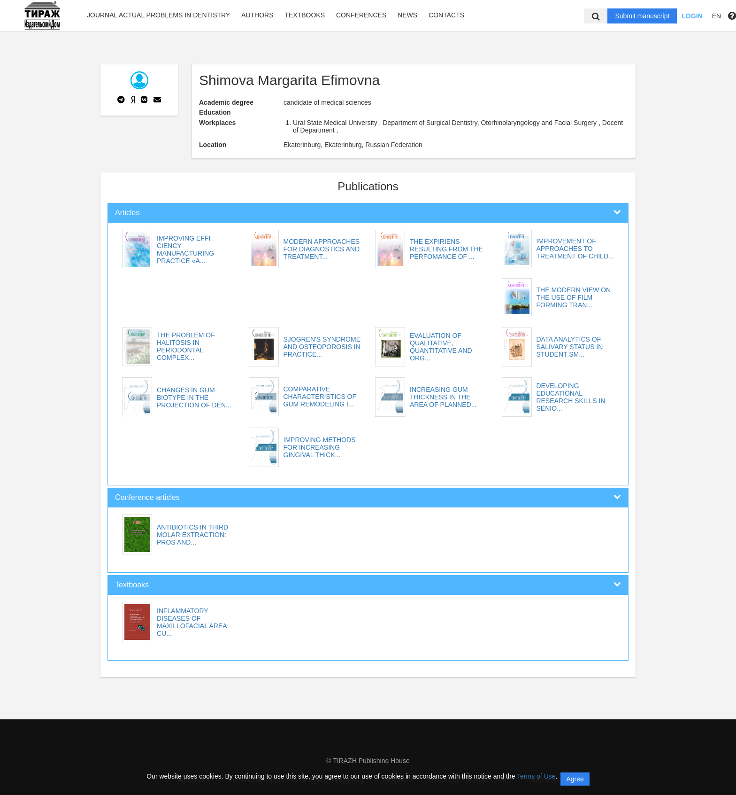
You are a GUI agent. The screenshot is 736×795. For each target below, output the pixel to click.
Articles (127, 213)
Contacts (446, 15)
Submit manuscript (642, 16)
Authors (257, 15)
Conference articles (147, 497)
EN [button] (716, 16)
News (407, 15)
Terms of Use (536, 776)
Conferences (361, 15)
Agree (574, 779)
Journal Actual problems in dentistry (158, 15)
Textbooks (304, 15)
